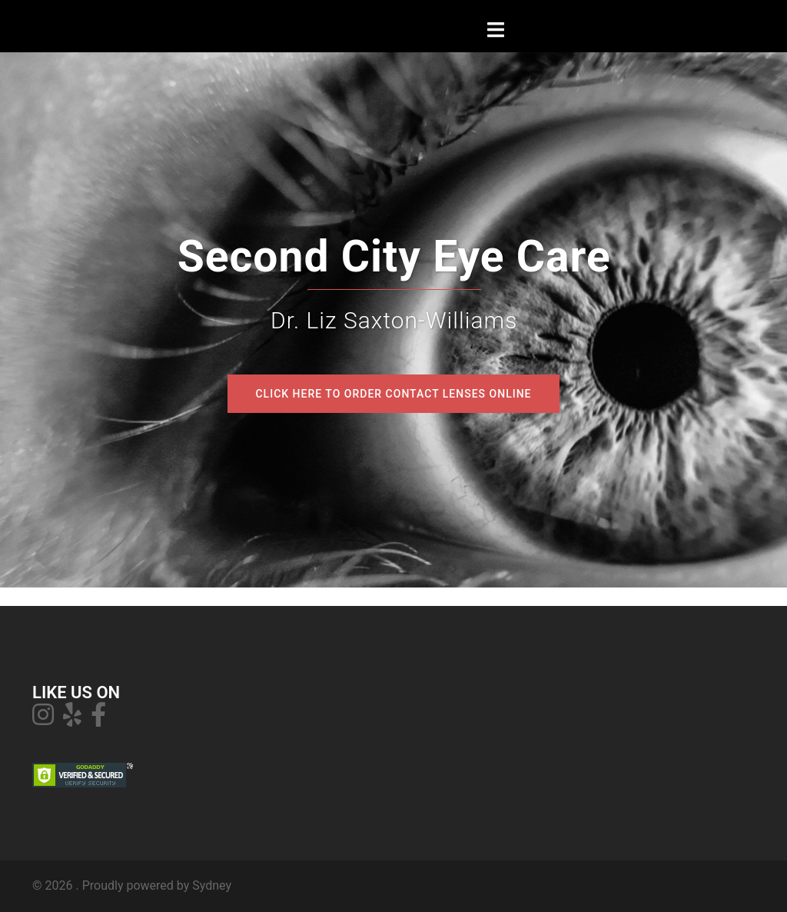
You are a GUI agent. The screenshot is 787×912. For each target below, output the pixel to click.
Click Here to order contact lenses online (393, 394)
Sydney (211, 885)
